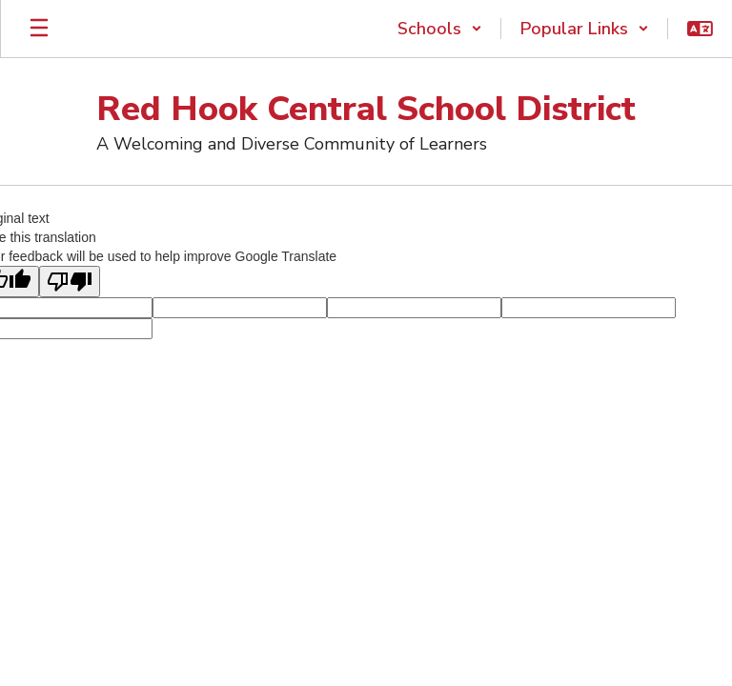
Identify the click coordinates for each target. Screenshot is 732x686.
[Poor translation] (69, 281)
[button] (439, 28)
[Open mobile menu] (39, 28)
